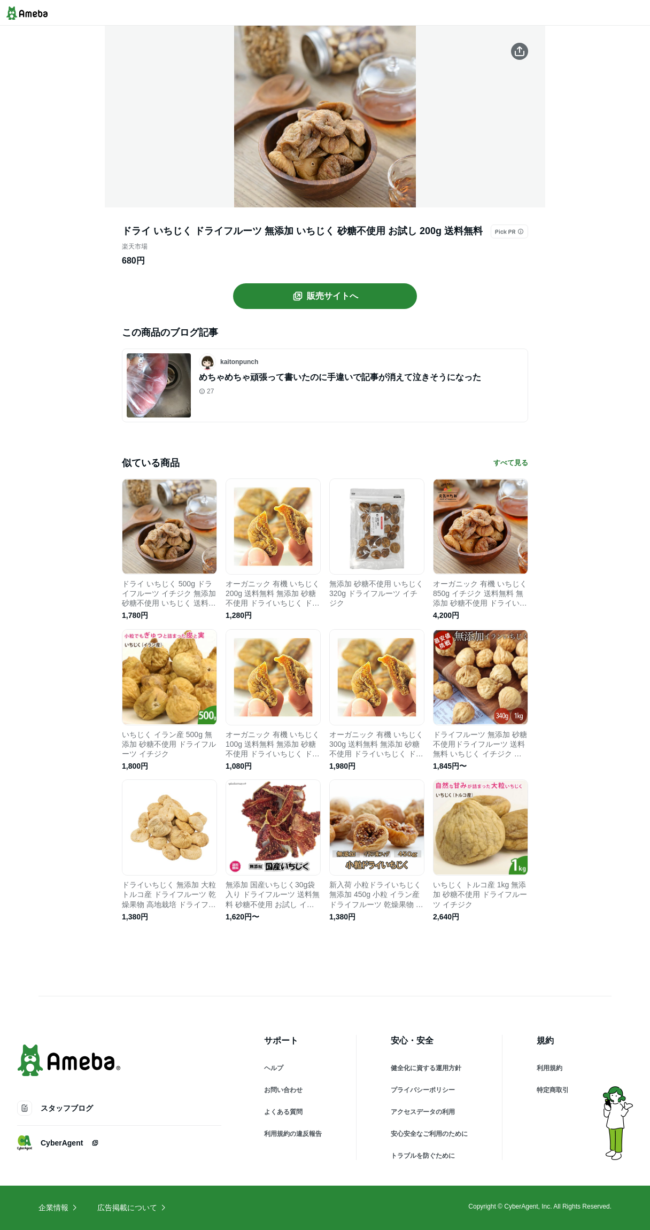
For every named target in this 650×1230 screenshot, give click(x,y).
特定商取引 (553, 1090)
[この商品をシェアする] (519, 51)
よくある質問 (283, 1112)
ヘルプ (273, 1068)
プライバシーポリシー (423, 1090)
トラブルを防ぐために (423, 1155)
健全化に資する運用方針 (426, 1068)
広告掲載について (132, 1207)
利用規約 (549, 1068)
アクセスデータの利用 (423, 1112)
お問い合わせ (283, 1090)
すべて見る (510, 463)
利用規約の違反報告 (293, 1134)
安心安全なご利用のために (429, 1134)
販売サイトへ (325, 296)
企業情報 (58, 1207)
